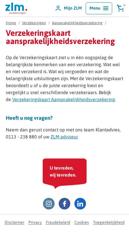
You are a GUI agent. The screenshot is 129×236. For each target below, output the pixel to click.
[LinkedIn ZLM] (80, 203)
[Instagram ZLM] (49, 203)
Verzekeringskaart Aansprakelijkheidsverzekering (63, 99)
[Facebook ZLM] (64, 203)
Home (11, 23)
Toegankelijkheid (109, 222)
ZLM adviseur (64, 136)
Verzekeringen (34, 23)
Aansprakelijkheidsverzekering (77, 23)
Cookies (81, 222)
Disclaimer (14, 222)
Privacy (35, 222)
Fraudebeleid (58, 222)
